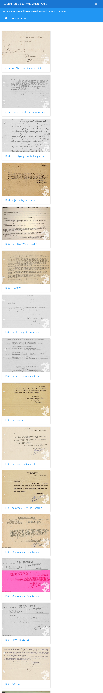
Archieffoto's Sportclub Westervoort (25, 3)
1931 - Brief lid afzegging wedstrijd (23, 67)
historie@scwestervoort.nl (56, 11)
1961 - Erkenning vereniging (70, 457)
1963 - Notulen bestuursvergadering (75, 544)
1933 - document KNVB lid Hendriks (23, 284)
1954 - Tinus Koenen (15, 457)
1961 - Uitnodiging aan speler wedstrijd (25, 501)
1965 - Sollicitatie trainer (69, 631)
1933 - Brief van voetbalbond (71, 241)
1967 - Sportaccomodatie (69, 674)
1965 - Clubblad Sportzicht (19, 631)
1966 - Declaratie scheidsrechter (21, 674)
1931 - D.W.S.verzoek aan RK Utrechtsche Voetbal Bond (77, 67)
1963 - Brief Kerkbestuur (17, 544)
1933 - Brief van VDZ (15, 241)
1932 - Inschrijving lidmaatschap (22, 197)
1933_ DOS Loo (13, 371)
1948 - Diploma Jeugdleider (19, 414)
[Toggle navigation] (96, 4)
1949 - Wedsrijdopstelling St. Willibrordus (77, 414)
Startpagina (5, 18)
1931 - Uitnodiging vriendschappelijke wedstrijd (26, 111)
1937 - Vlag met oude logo (70, 371)
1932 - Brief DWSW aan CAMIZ (21, 154)
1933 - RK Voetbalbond (68, 327)
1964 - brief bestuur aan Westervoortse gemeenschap (26, 588)
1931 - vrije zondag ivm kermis (72, 111)
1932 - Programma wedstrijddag (73, 197)
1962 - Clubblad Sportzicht (70, 501)
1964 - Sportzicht (65, 588)
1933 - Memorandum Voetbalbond (74, 284)
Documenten (18, 18)
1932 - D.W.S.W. (64, 154)
